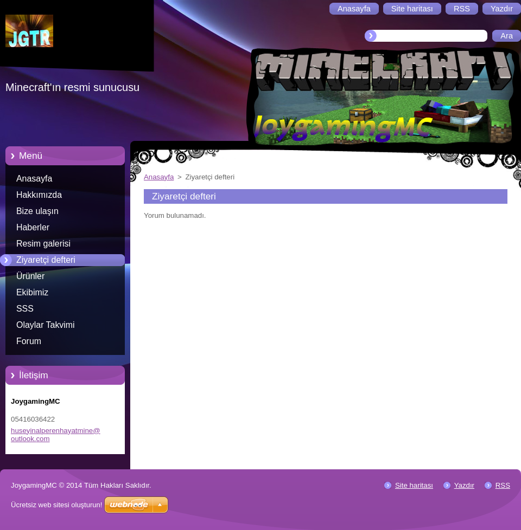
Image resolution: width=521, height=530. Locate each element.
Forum (28, 341)
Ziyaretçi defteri (45, 259)
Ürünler (30, 276)
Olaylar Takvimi (45, 324)
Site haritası (414, 485)
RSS (502, 485)
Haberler (32, 227)
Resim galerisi (43, 243)
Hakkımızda (39, 194)
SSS (25, 308)
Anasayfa (34, 178)
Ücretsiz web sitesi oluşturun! (56, 505)
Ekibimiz (32, 292)
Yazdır (464, 485)
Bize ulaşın (37, 211)
